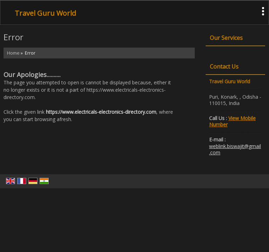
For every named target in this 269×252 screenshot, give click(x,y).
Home (13, 53)
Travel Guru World (45, 13)
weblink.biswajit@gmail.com (235, 149)
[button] (232, 121)
